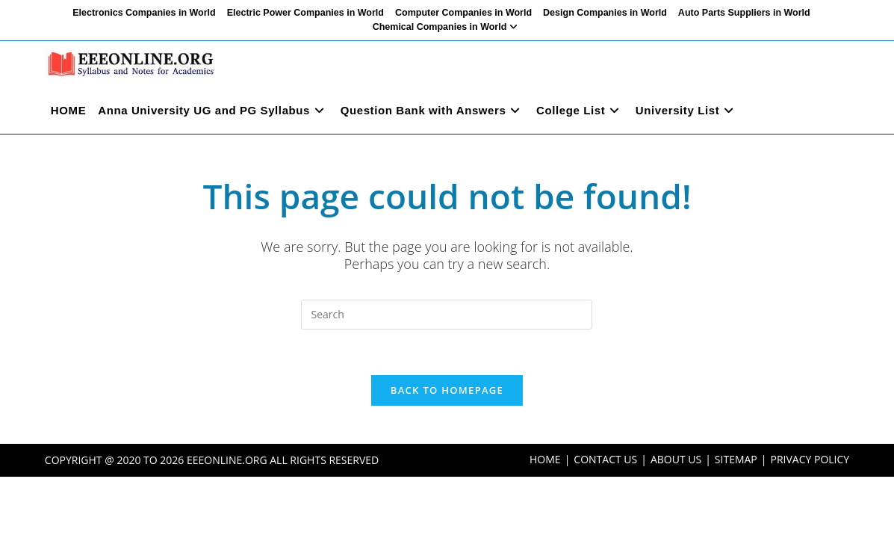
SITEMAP (736, 459)
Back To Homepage (447, 390)
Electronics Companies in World (143, 12)
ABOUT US (676, 459)
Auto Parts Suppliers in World (744, 12)
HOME (545, 459)
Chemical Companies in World (447, 27)
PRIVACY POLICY (810, 459)
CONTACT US (605, 459)
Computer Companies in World (463, 12)
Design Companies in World (605, 12)
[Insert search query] (446, 315)
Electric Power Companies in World (305, 12)
